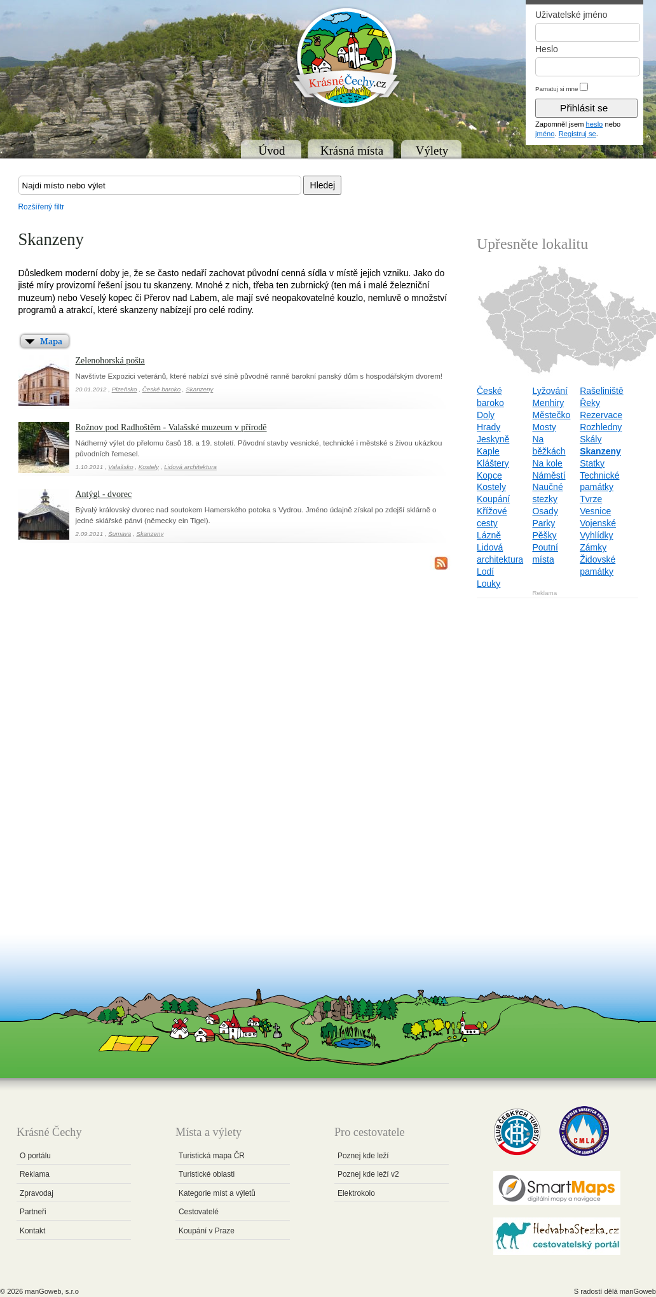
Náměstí (548, 475)
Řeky (590, 403)
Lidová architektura (190, 466)
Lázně (489, 535)
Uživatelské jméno (571, 15)
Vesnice (595, 511)
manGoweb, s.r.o (52, 1291)
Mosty (544, 427)
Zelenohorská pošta (110, 360)
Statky (592, 463)
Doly (486, 415)
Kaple (488, 451)
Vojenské (598, 523)
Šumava (119, 533)
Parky (543, 523)
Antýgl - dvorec (104, 494)
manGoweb (638, 1291)
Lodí (485, 571)
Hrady (488, 427)
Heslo (546, 49)
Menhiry (548, 403)
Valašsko (120, 466)
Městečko (551, 415)
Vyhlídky (596, 535)
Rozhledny (601, 427)
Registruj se (577, 133)
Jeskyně (493, 439)
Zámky (593, 547)
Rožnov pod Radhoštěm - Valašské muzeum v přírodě (171, 427)
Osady (544, 511)
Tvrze (591, 499)
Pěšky (544, 535)
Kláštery (493, 463)
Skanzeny (199, 389)
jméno (544, 133)
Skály (590, 439)
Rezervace (601, 415)
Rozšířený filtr (41, 206)
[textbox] (159, 185)
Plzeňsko (124, 389)
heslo (594, 124)
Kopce (489, 475)
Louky (488, 583)
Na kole (547, 463)
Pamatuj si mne (556, 88)
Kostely (149, 466)
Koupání (493, 499)
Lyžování (550, 391)
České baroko (161, 389)
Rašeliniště (601, 391)
